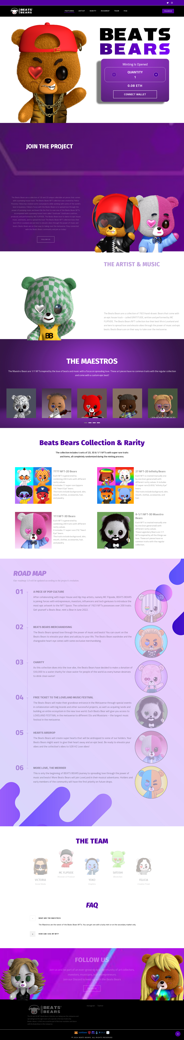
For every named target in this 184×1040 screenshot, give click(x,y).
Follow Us (168, 11)
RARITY (93, 11)
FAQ (125, 11)
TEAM (116, 11)
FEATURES (69, 11)
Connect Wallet (135, 94)
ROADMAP (105, 11)
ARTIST (82, 11)
